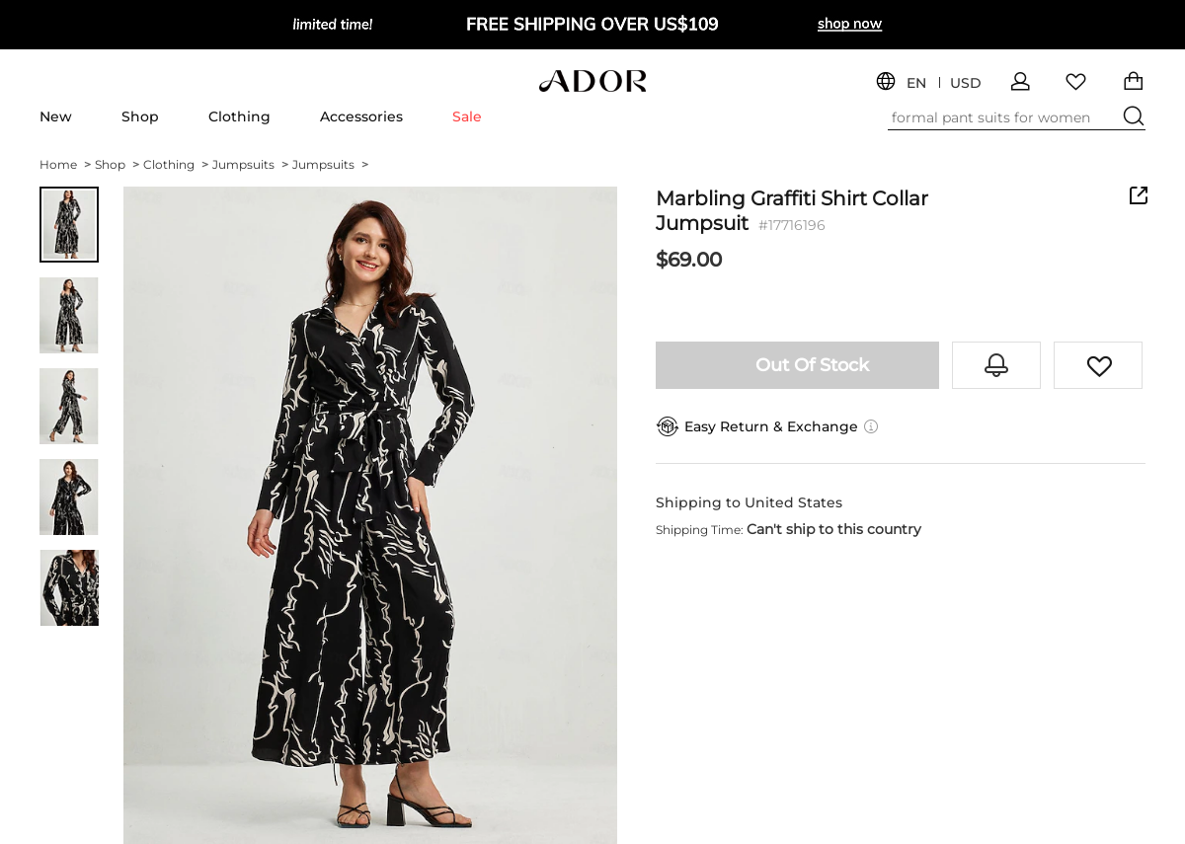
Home (65, 164)
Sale (467, 116)
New (56, 116)
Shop (140, 116)
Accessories (361, 116)
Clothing (239, 116)
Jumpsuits (250, 164)
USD (966, 83)
